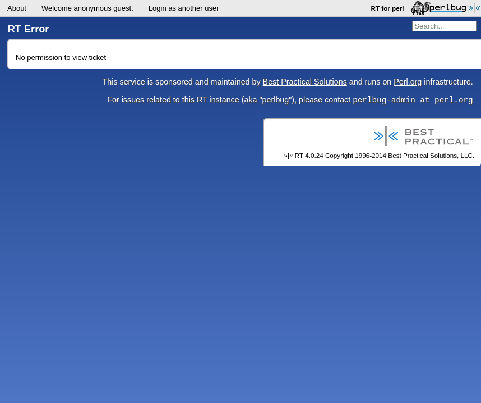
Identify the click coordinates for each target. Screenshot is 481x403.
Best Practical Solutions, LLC (430, 155)
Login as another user (184, 8)
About (16, 8)
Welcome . (87, 8)
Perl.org (408, 81)
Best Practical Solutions (305, 81)
